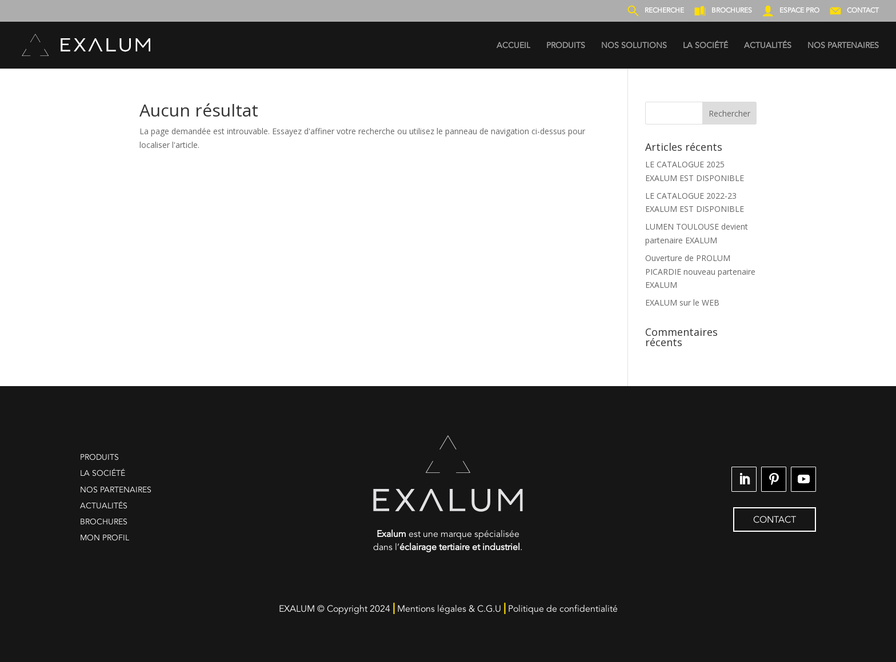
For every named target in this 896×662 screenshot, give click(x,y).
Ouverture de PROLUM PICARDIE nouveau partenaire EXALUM (700, 271)
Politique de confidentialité (563, 609)
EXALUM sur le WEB (682, 302)
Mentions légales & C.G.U (449, 609)
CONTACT (774, 519)
